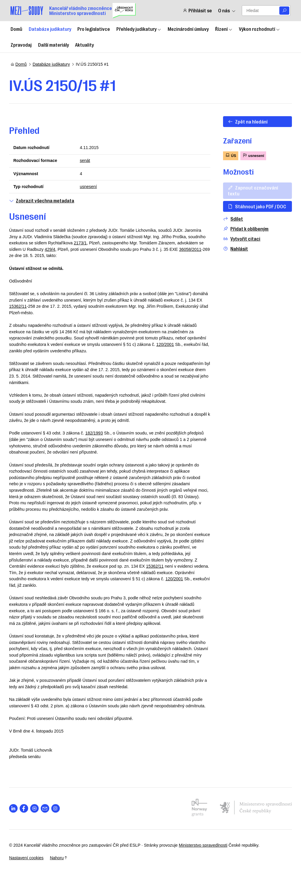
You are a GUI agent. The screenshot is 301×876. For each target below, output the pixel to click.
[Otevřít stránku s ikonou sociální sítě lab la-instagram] (57, 808)
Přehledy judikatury (138, 29)
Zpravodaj (21, 45)
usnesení (88, 186)
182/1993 (95, 433)
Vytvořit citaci (240, 238)
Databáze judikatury (50, 29)
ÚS (229, 155)
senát (85, 160)
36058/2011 (192, 249)
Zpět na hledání (246, 121)
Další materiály (53, 45)
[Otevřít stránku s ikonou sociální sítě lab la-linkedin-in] (15, 808)
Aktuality (84, 45)
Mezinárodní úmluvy (188, 29)
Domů (16, 29)
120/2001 (166, 344)
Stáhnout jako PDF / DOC (255, 206)
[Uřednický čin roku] (124, 10)
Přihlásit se (197, 10)
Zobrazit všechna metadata (43, 200)
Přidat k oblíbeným (244, 228)
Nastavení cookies (28, 857)
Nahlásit (234, 248)
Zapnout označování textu (251, 190)
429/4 (51, 249)
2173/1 (81, 243)
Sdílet (232, 218)
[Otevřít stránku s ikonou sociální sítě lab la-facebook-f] (25, 808)
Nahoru (60, 857)
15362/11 (34, 306)
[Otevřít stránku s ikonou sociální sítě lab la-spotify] (36, 808)
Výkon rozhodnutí (259, 29)
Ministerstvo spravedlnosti (204, 845)
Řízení (224, 29)
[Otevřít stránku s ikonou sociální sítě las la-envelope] (46, 808)
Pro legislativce (93, 29)
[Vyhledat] (284, 10)
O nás (227, 10)
